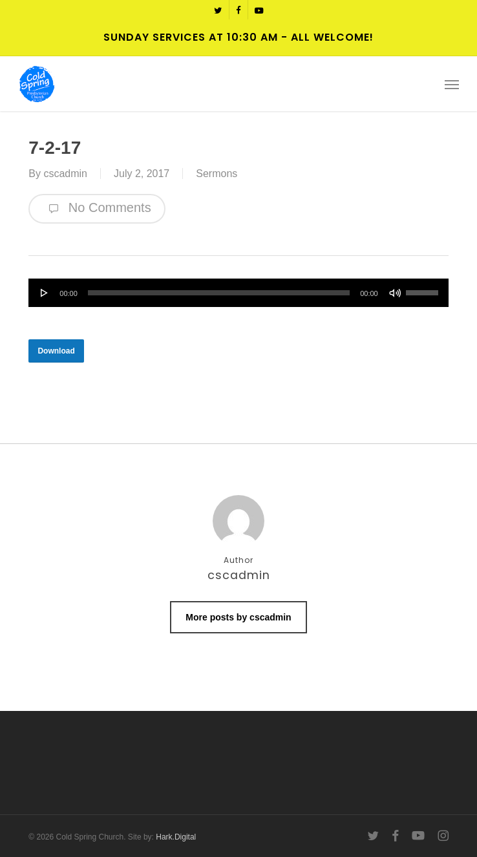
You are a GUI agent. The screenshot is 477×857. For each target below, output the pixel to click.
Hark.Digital (176, 836)
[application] (238, 293)
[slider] (219, 292)
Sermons (216, 173)
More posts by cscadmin (238, 617)
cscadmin (65, 173)
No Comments (97, 208)
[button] (452, 84)
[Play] (44, 292)
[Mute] (395, 292)
